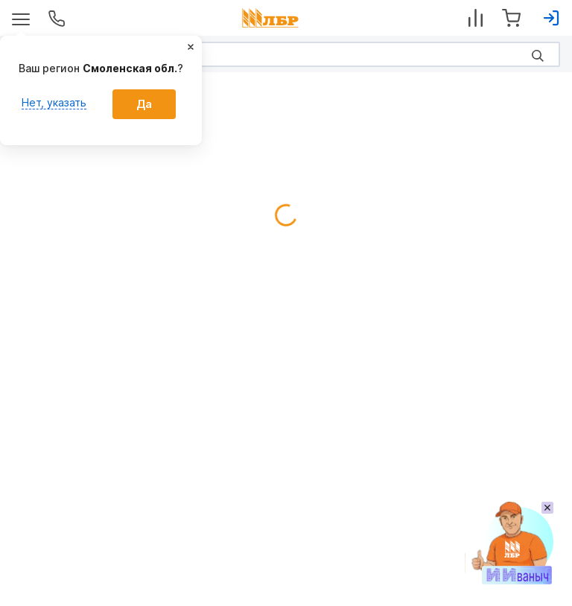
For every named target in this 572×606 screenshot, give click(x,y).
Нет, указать (54, 102)
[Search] (286, 54)
